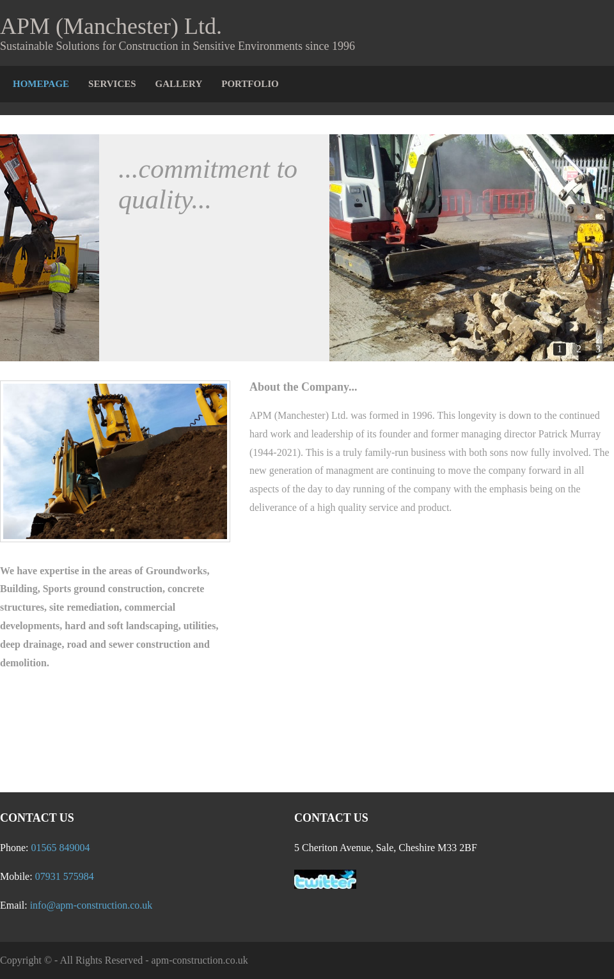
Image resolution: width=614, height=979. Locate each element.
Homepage (41, 84)
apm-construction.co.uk (200, 960)
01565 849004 (60, 847)
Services (112, 84)
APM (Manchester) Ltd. (111, 26)
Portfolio (249, 84)
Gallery (179, 84)
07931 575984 (64, 876)
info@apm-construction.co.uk (91, 905)
